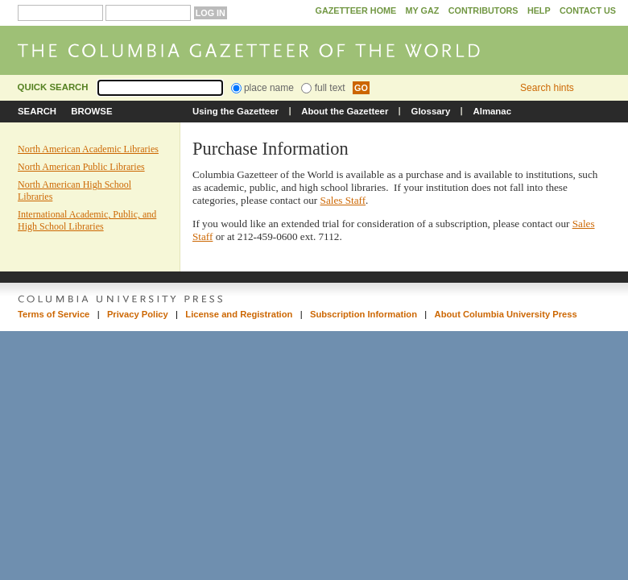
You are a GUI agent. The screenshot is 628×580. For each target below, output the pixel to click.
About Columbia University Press (506, 314)
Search (37, 111)
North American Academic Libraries (88, 149)
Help (539, 10)
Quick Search (53, 87)
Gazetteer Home (355, 10)
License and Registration (238, 314)
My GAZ (423, 10)
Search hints (547, 87)
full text (323, 87)
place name (262, 87)
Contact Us (588, 10)
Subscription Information (363, 314)
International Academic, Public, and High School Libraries (87, 220)
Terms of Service (53, 314)
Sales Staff (343, 200)
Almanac (492, 111)
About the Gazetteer (344, 111)
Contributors (483, 10)
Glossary (431, 111)
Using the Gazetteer (235, 111)
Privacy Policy (137, 314)
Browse (91, 111)
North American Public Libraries (81, 166)
